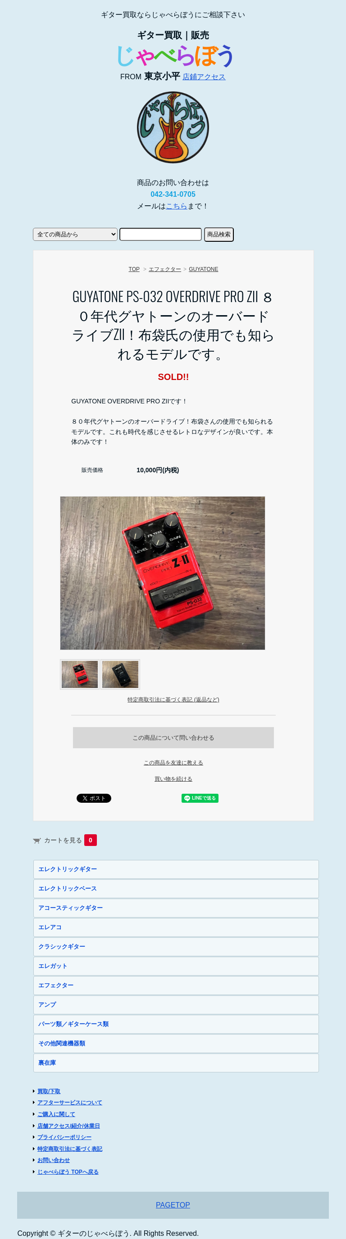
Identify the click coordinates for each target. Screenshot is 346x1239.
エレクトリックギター (67, 869)
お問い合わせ (53, 1160)
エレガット (53, 966)
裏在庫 (47, 1062)
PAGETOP (173, 1205)
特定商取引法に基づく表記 (69, 1149)
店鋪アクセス (204, 77)
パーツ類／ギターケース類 (73, 1024)
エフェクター (165, 269)
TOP (134, 269)
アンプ (47, 1004)
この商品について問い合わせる (173, 737)
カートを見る (70, 840)
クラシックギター (61, 946)
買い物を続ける (173, 779)
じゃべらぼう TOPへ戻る (68, 1172)
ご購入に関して (56, 1114)
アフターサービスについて (69, 1102)
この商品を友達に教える (173, 763)
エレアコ (50, 927)
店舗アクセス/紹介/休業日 (68, 1126)
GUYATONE (203, 269)
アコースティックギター (70, 907)
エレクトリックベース (67, 888)
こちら (176, 206)
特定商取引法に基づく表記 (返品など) (173, 699)
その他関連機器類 (61, 1043)
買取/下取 (48, 1091)
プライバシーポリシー (64, 1137)
